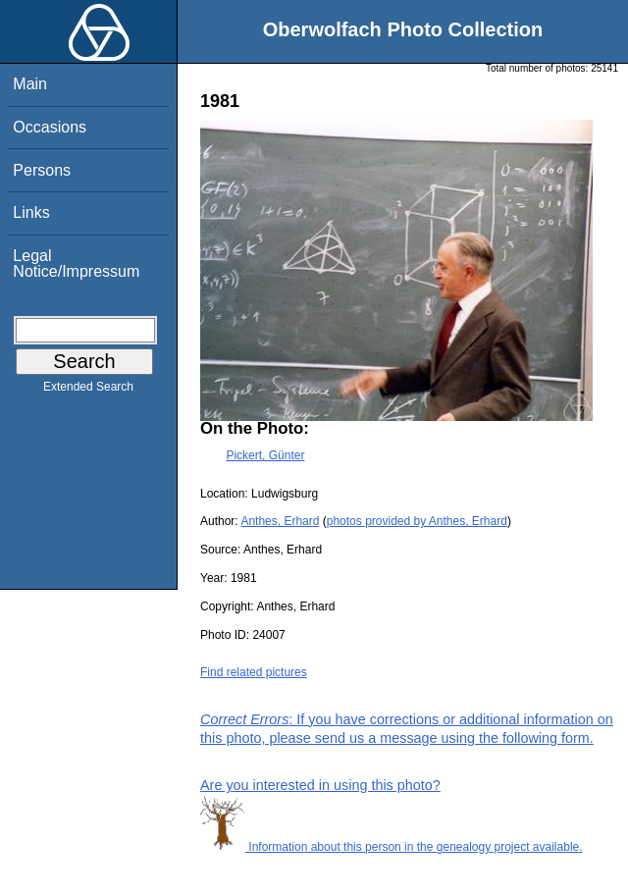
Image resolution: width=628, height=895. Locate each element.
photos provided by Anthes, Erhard (417, 521)
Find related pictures (253, 672)
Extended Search (88, 390)
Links (31, 212)
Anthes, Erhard (279, 521)
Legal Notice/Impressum (76, 263)
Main (30, 84)
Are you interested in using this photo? (320, 785)
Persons (42, 170)
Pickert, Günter (265, 455)
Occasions (49, 127)
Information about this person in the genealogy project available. (391, 847)
